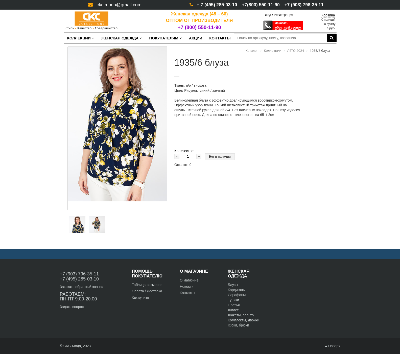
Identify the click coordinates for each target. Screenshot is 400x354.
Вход (267, 15)
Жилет (233, 310)
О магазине (189, 280)
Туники (233, 300)
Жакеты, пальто (241, 315)
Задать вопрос (72, 307)
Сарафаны (237, 295)
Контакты (187, 293)
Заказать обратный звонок (81, 287)
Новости (187, 287)
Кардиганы (237, 290)
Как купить (140, 297)
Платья (234, 305)
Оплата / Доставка (147, 291)
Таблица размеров (147, 285)
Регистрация (283, 15)
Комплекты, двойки (244, 320)
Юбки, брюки (238, 325)
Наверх (332, 346)
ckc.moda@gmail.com (119, 4)
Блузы (233, 285)
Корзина (328, 15)
